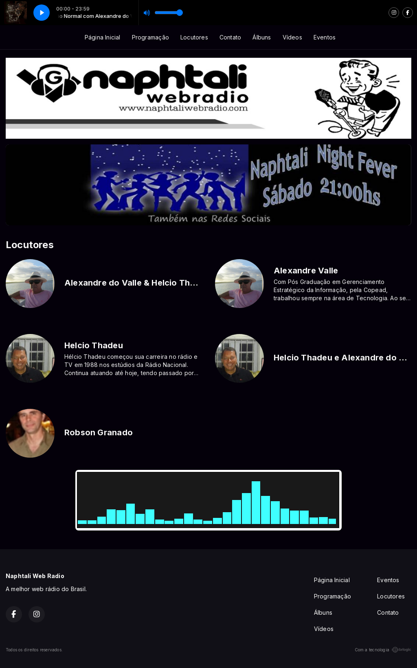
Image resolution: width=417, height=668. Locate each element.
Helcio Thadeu (93, 345)
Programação (150, 37)
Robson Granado (98, 432)
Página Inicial (103, 37)
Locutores (194, 37)
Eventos (325, 37)
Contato (230, 37)
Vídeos (292, 37)
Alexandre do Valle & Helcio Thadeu (137, 283)
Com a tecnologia (383, 650)
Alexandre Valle (306, 270)
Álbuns (261, 37)
